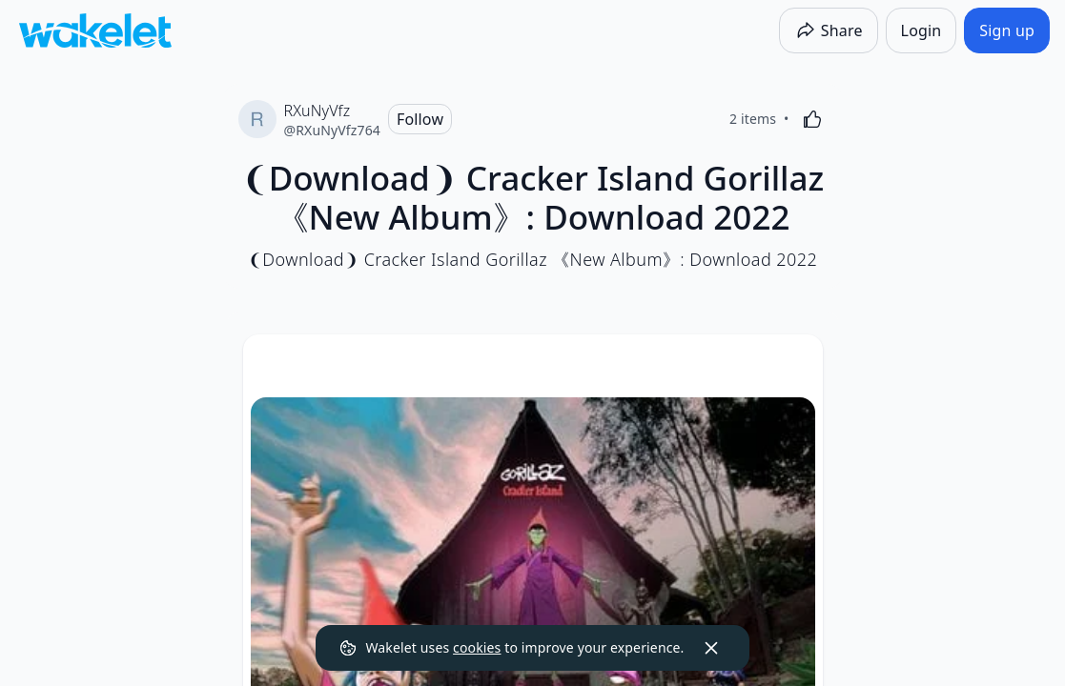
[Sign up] (1007, 30)
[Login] (921, 30)
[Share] (828, 30)
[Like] (812, 119)
